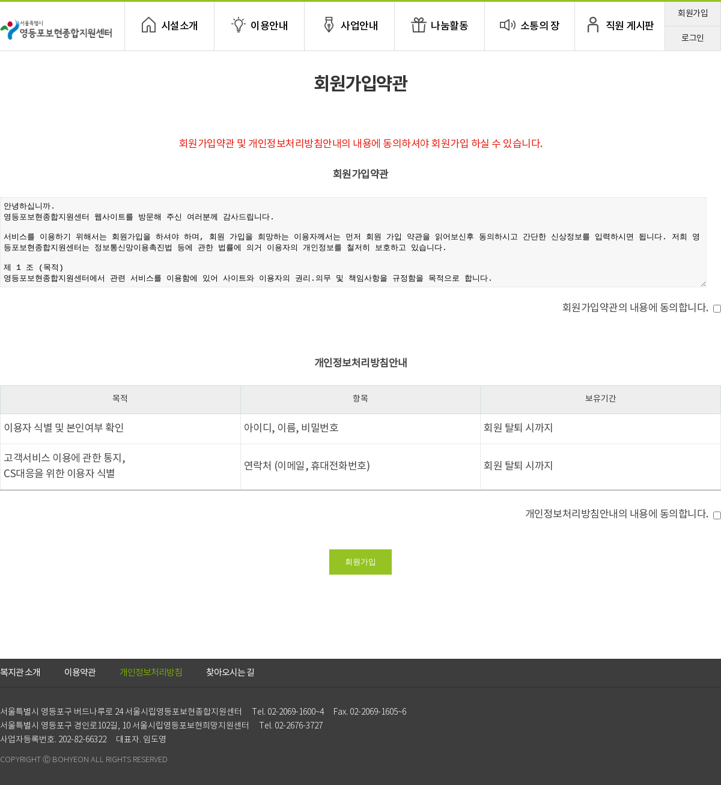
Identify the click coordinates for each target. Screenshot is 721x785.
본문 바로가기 (0, 0)
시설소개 (179, 26)
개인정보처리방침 (151, 673)
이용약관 (80, 673)
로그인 (692, 38)
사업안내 (359, 26)
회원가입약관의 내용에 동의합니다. (635, 308)
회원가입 (693, 14)
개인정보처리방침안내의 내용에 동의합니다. (616, 515)
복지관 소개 (20, 673)
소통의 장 (540, 26)
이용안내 (269, 26)
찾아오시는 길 (230, 673)
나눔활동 (449, 26)
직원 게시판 (630, 26)
